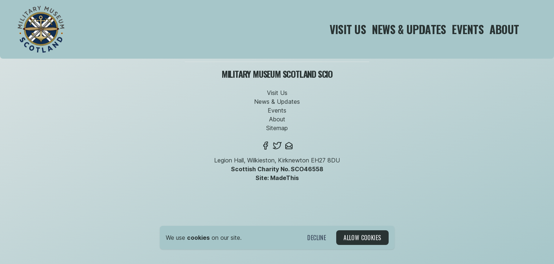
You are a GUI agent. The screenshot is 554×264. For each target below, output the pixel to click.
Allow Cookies (362, 237)
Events (468, 29)
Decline (316, 237)
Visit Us (348, 29)
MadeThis (284, 178)
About (504, 29)
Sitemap (277, 128)
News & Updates (409, 29)
